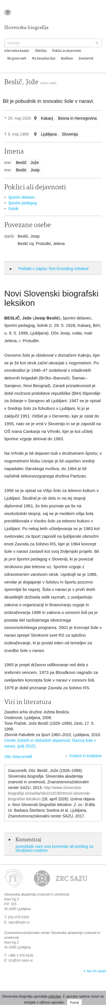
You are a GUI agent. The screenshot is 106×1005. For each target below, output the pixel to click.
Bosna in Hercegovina (77, 118)
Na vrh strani (96, 971)
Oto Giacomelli (18, 756)
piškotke (54, 996)
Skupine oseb (16, 58)
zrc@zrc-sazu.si (20, 960)
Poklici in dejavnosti (66, 51)
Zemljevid (86, 58)
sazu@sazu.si (19, 922)
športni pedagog (22, 203)
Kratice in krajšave (86, 755)
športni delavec (21, 197)
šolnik (13, 208)
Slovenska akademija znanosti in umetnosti (36, 894)
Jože (35, 162)
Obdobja (41, 51)
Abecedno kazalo (16, 51)
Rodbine (67, 58)
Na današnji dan (43, 58)
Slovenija (70, 134)
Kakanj (47, 118)
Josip (35, 170)
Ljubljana (49, 134)
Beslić (21, 170)
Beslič (21, 162)
